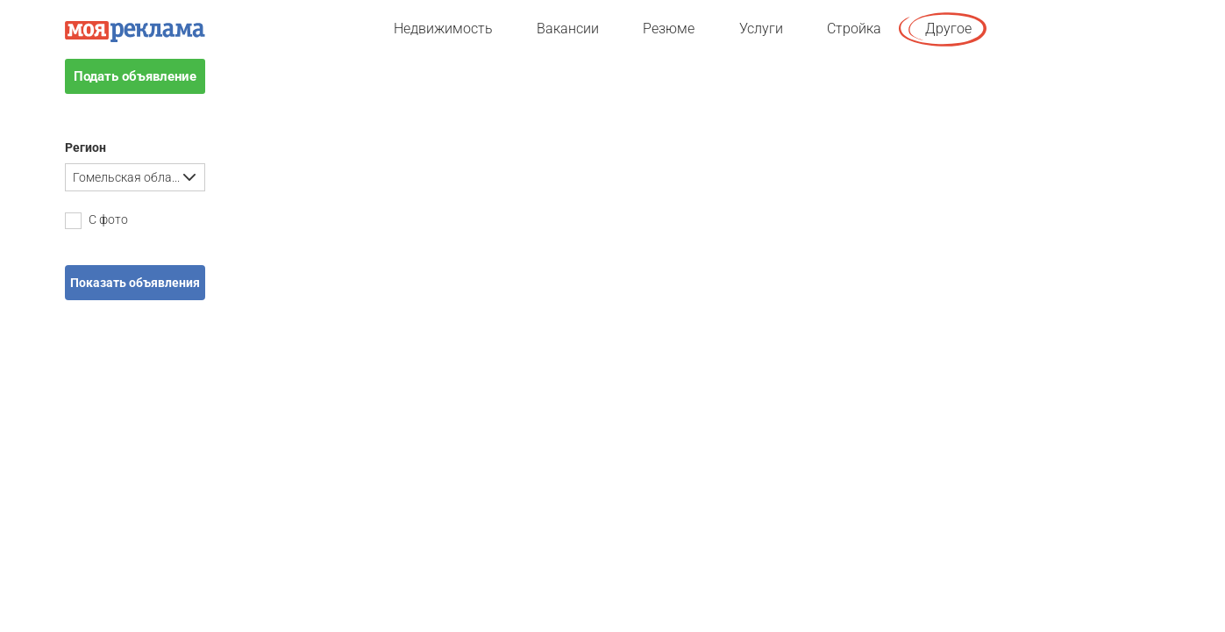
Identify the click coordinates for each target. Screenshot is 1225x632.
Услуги (761, 28)
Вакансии (568, 28)
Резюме (668, 28)
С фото (96, 220)
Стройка (854, 28)
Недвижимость (443, 28)
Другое (948, 28)
